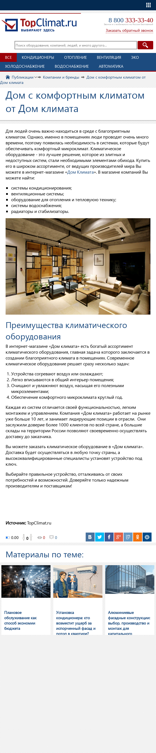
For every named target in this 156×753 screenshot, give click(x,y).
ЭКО (135, 57)
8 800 (131, 20)
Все (8, 57)
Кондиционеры (38, 57)
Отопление (75, 57)
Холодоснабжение (25, 66)
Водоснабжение (72, 66)
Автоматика (111, 66)
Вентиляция (109, 57)
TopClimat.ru (39, 25)
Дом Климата (80, 172)
